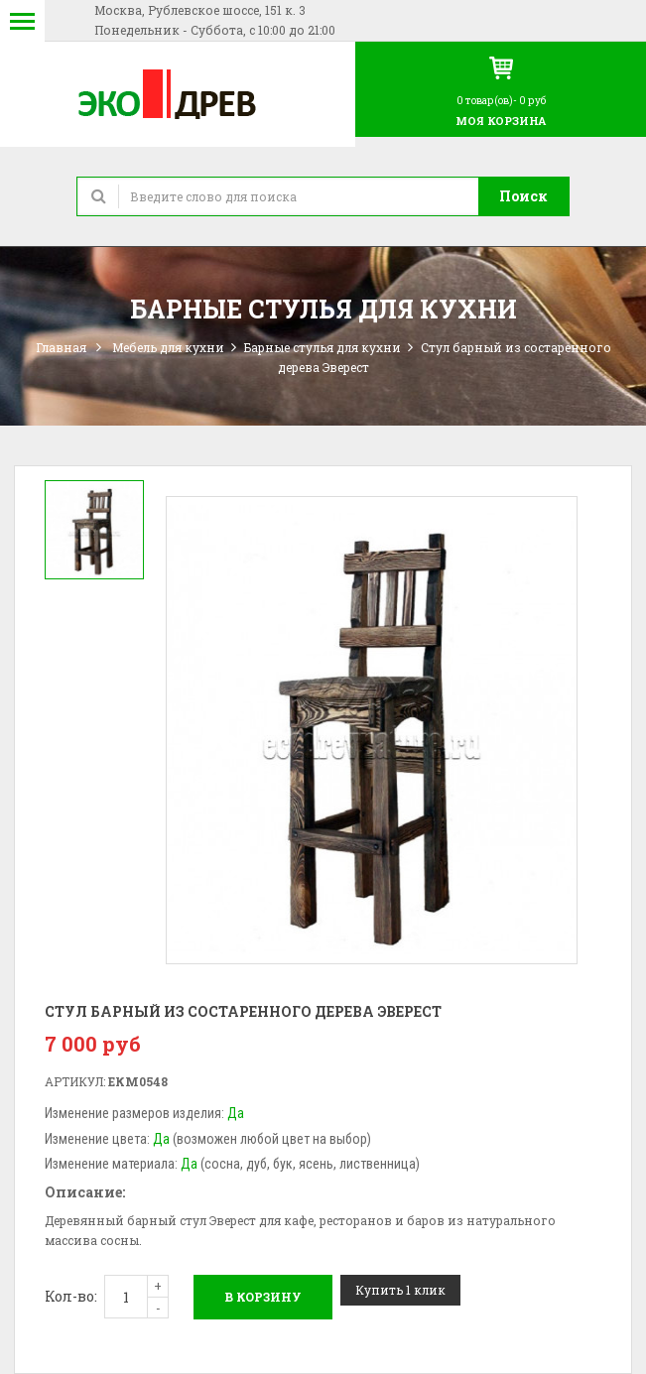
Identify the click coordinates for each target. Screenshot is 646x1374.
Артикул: (75, 1081)
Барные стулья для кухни (322, 347)
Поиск (523, 196)
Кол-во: (71, 1296)
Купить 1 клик (400, 1290)
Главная (61, 347)
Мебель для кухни (168, 347)
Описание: (85, 1192)
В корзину (263, 1297)
